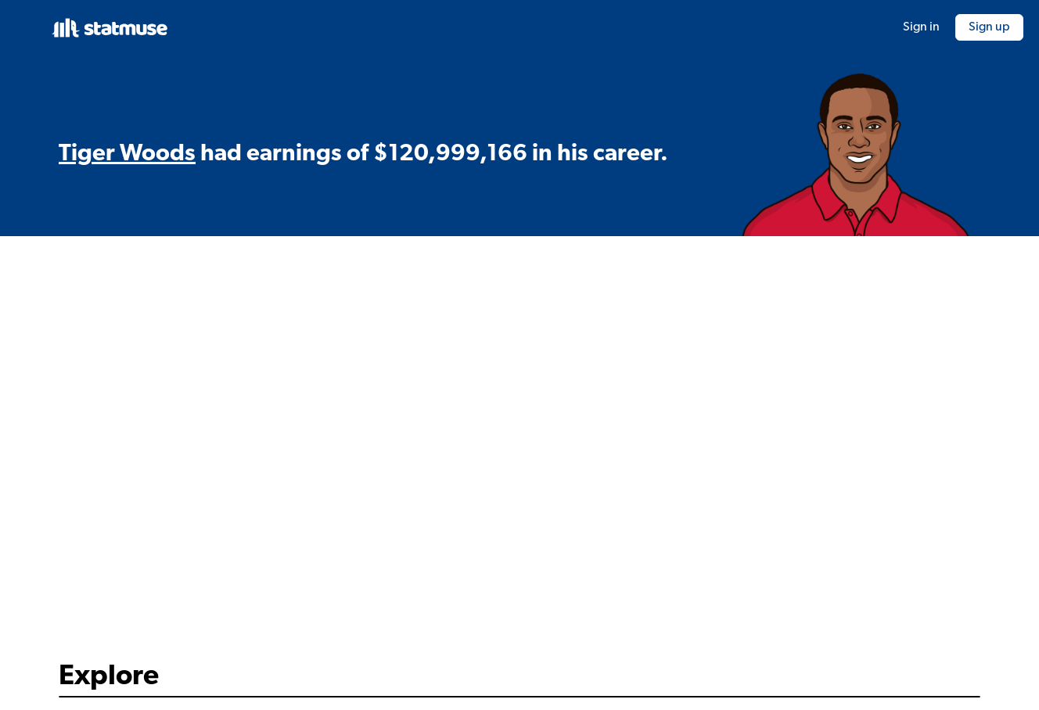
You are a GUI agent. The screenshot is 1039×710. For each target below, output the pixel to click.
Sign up (989, 27)
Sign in (921, 27)
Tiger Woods (127, 154)
